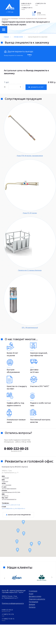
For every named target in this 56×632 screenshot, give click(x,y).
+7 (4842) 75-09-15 (8, 619)
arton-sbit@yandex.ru (8, 508)
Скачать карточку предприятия (19, 514)
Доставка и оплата (35, 596)
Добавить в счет (37, 87)
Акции (31, 593)
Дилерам (32, 604)
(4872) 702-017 (6, 505)
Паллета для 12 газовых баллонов (30, 270)
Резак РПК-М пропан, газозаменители (30, 156)
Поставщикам (33, 602)
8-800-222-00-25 (7, 610)
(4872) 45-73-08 (15, 505)
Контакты (32, 607)
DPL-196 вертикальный (30, 327)
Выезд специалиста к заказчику (13, 55)
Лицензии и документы (37, 599)
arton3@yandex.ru (20, 508)
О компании (33, 591)
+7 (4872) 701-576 (8, 614)
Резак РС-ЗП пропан (30, 213)
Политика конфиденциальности (13, 603)
